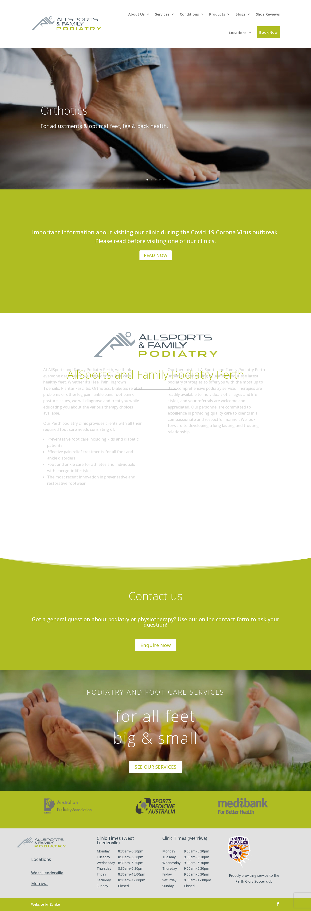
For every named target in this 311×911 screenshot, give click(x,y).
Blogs (240, 14)
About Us (136, 14)
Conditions (189, 14)
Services (162, 14)
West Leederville (47, 873)
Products (217, 14)
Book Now (268, 32)
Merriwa (39, 883)
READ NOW (155, 255)
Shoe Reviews (268, 14)
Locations (238, 32)
